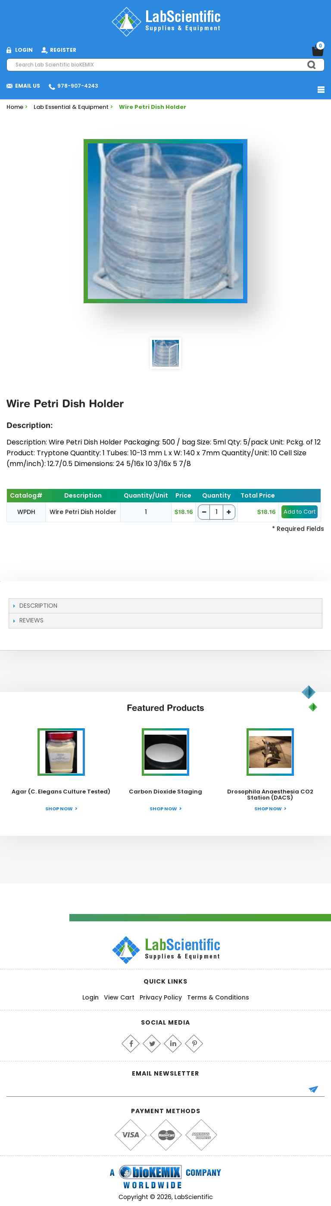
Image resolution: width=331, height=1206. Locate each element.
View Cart (119, 997)
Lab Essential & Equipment (71, 107)
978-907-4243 (77, 85)
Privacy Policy (161, 997)
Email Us (27, 85)
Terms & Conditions (218, 997)
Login (90, 997)
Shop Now (59, 808)
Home (14, 107)
